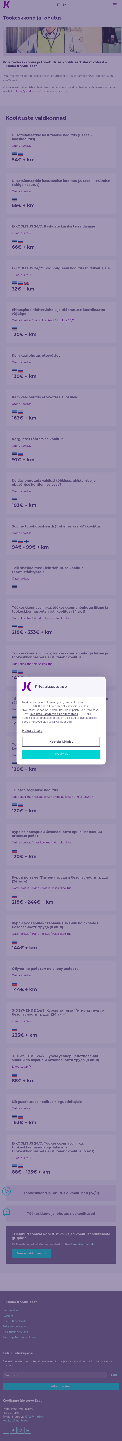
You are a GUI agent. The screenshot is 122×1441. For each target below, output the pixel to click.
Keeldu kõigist (61, 741)
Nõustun (61, 754)
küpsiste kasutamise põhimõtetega (54, 714)
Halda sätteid (32, 730)
